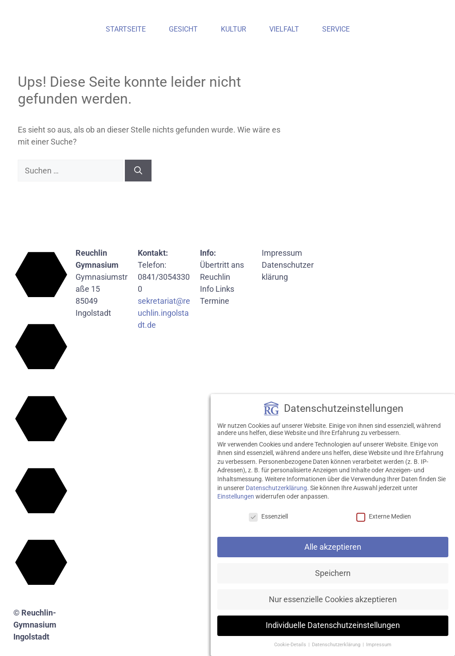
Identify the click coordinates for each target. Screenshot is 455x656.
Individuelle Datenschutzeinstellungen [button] (333, 625)
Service (336, 29)
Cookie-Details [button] (290, 645)
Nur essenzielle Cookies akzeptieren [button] (333, 599)
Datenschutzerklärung (276, 487)
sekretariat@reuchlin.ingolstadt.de (164, 313)
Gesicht (183, 29)
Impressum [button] (378, 645)
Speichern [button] (333, 573)
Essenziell (268, 516)
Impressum (282, 253)
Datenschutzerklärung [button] (337, 645)
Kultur (233, 29)
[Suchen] (138, 170)
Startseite (126, 29)
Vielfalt (284, 29)
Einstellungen (235, 496)
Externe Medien (383, 516)
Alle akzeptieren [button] (332, 547)
